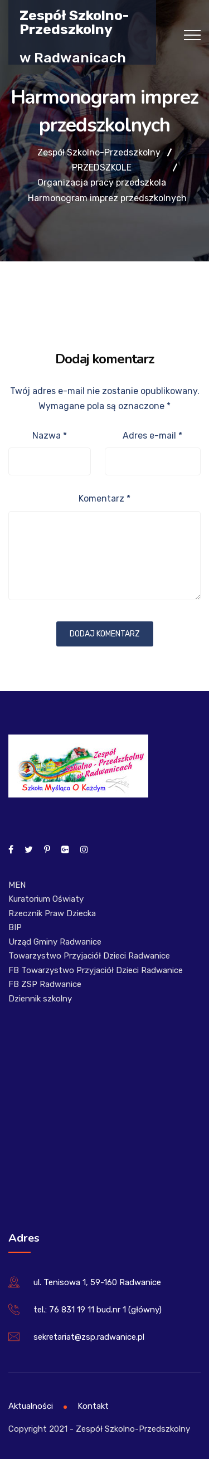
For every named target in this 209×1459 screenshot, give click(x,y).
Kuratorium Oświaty (46, 899)
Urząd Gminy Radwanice (54, 942)
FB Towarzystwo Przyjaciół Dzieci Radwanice (95, 970)
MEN (17, 885)
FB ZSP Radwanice (44, 984)
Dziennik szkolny (40, 999)
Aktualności (30, 1406)
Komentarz (104, 498)
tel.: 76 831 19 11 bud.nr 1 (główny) (97, 1310)
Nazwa (49, 435)
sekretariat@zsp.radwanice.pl (88, 1337)
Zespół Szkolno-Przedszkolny (74, 21)
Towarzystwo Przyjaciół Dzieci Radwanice (89, 956)
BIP (15, 927)
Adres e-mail (152, 435)
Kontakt (93, 1406)
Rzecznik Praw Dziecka (52, 913)
